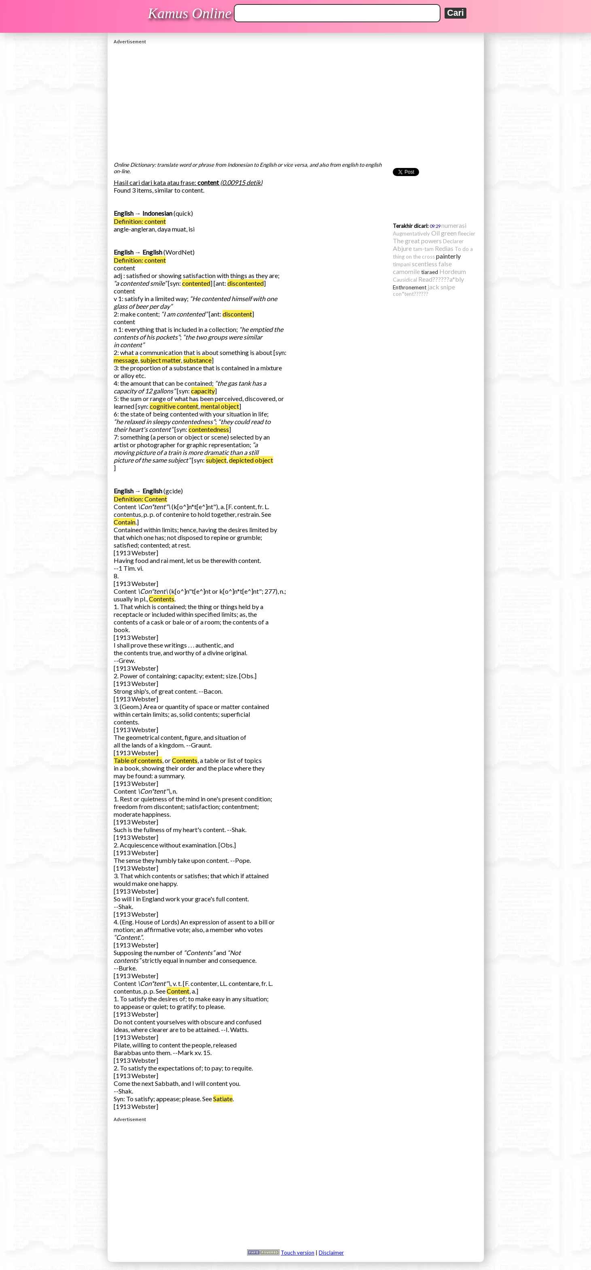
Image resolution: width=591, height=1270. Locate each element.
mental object (220, 406)
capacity (203, 391)
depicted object (251, 460)
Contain (125, 522)
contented (196, 283)
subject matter (160, 360)
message (126, 360)
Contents (161, 599)
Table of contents (138, 760)
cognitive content (174, 406)
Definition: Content (140, 499)
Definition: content (140, 221)
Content (178, 991)
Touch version (297, 1252)
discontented (245, 283)
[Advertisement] (296, 100)
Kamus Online (189, 13)
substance (197, 360)
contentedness (209, 429)
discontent (237, 314)
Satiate (223, 1098)
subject (216, 460)
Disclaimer (331, 1252)
